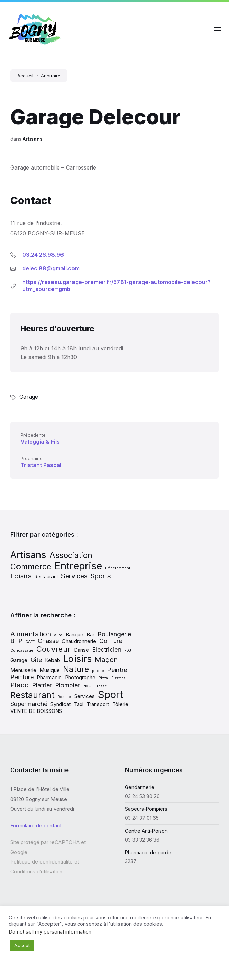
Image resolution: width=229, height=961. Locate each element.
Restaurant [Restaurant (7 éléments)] (46, 576)
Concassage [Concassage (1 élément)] (21, 650)
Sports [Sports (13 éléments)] (101, 576)
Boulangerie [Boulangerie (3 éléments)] (114, 634)
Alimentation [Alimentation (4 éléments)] (30, 633)
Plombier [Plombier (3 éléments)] (67, 685)
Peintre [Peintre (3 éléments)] (117, 669)
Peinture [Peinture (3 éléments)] (22, 677)
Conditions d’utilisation (36, 871)
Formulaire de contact (36, 825)
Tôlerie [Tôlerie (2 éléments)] (120, 704)
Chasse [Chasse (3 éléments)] (48, 641)
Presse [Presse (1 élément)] (100, 686)
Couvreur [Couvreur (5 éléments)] (53, 649)
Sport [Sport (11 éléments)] (110, 694)
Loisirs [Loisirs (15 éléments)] (21, 575)
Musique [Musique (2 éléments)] (49, 670)
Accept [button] (22, 945)
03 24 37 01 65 (142, 818)
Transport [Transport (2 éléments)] (98, 704)
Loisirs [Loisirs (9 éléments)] (77, 658)
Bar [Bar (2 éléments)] (90, 634)
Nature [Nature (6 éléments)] (76, 669)
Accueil (25, 75)
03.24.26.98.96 (43, 254)
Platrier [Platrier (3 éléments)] (42, 685)
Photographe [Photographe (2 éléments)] (80, 677)
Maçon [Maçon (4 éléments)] (106, 659)
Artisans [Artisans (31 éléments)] (28, 554)
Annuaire (50, 75)
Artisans (33, 139)
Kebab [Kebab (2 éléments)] (52, 660)
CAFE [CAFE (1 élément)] (30, 642)
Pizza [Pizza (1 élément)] (103, 678)
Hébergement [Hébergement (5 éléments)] (117, 568)
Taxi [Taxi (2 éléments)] (78, 704)
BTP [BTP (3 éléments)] (16, 641)
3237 (130, 861)
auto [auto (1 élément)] (58, 635)
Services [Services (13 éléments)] (74, 576)
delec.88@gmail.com (51, 268)
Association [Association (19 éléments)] (70, 555)
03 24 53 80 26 (142, 796)
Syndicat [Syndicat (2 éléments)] (60, 704)
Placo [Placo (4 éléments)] (19, 685)
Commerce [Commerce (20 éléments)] (30, 566)
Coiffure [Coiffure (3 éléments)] (110, 641)
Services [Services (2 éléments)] (84, 696)
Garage (28, 396)
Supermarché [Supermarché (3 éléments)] (28, 703)
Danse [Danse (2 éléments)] (81, 650)
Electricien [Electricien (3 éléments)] (106, 649)
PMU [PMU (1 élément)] (87, 686)
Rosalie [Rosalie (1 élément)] (64, 697)
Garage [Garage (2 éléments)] (18, 660)
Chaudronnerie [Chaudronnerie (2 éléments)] (79, 641)
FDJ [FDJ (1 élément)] (127, 650)
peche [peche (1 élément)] (98, 671)
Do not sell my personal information (50, 932)
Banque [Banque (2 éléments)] (74, 634)
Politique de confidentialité (41, 861)
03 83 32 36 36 (142, 840)
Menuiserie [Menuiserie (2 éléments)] (23, 670)
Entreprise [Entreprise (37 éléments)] (78, 566)
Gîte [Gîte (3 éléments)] (36, 659)
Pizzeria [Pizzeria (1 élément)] (118, 678)
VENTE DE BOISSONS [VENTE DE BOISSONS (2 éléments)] (36, 711)
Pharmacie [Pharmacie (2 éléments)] (49, 677)
